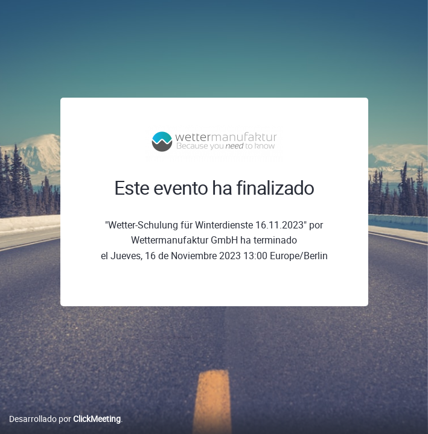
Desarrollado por (65, 418)
